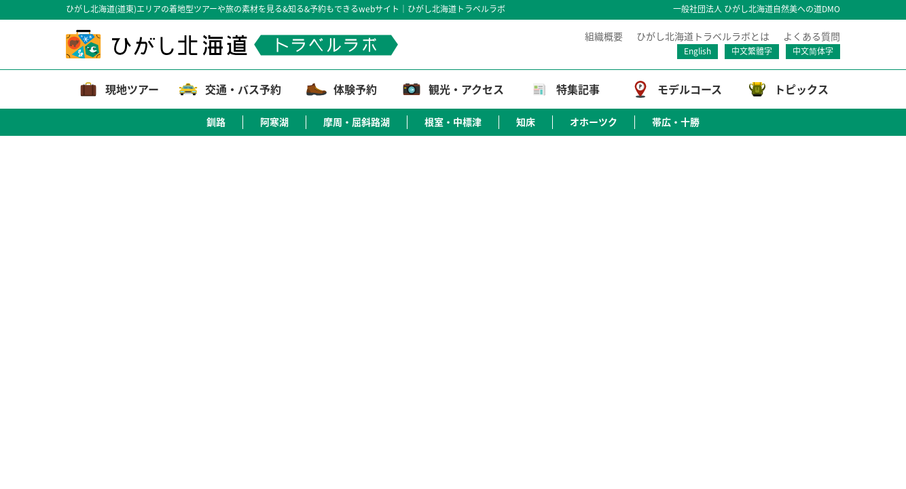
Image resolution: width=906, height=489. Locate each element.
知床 (525, 121)
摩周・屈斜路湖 (356, 121)
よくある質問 (811, 36)
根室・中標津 (453, 121)
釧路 (215, 121)
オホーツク (593, 121)
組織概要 (604, 36)
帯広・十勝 (676, 121)
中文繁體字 (751, 51)
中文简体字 (813, 51)
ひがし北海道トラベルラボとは (702, 36)
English (697, 51)
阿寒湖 (274, 121)
